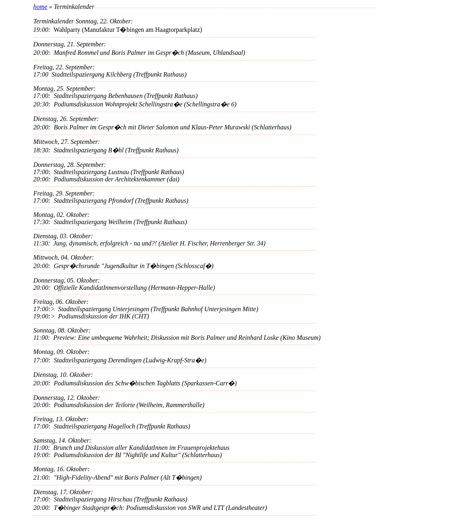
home (40, 6)
